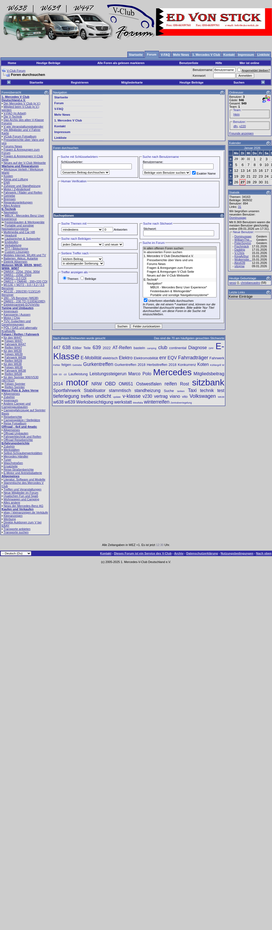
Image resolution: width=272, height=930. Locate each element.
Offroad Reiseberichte (18, 439)
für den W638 (13, 364)
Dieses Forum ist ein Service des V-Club (143, 553)
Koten (203, 364)
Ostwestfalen (148, 384)
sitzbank (208, 382)
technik (207, 390)
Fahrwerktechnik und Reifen (22, 436)
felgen (66, 365)
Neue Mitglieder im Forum (21, 492)
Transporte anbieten (17, 529)
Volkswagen (203, 396)
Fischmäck (241, 246)
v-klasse (131, 396)
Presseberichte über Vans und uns (179, 260)
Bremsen (10, 199)
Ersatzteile (11, 466)
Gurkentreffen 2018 (129, 365)
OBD (110, 384)
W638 (221, 397)
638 (66, 347)
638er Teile (81, 348)
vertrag (161, 396)
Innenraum (11, 311)
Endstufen (11, 242)
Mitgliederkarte (132, 82)
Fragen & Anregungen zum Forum (179, 268)
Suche (169, 391)
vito (184, 396)
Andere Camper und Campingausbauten (16, 405)
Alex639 (239, 262)
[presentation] (102, 194)
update (117, 397)
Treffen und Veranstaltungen (22, 489)
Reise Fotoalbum (15, 423)
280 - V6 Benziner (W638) (21, 298)
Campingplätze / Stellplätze (22, 420)
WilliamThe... (243, 239)
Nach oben (263, 553)
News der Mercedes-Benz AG (23, 505)
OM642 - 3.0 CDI (15, 278)
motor (77, 382)
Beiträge (88, 278)
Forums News (13, 146)
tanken (181, 391)
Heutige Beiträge (48, 63)
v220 (242, 126)
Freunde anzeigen (241, 133)
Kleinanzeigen (13, 515)
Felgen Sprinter (15, 383)
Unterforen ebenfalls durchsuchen (169, 300)
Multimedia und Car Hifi (19, 232)
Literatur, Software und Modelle (24, 479)
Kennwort (199, 75)
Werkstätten (12, 449)
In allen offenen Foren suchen (179, 248)
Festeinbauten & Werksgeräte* (179, 291)
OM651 (126, 384)
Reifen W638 (13, 374)
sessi (232, 282)
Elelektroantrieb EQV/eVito (22, 304)
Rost (184, 384)
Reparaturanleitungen (18, 202)
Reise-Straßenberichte (19, 469)
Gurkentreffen (98, 364)
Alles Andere (11, 205)
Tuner (7, 459)
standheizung (147, 390)
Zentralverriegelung (181, 402)
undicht (103, 396)
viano (175, 396)
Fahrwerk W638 (15, 370)
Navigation (11, 212)
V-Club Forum (16, 70)
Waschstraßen (13, 463)
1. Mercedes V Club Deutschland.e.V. (179, 256)
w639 (70, 402)
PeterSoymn (242, 243)
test (220, 390)
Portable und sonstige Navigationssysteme (18, 227)
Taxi (192, 390)
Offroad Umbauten (16, 433)
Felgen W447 (14, 341)
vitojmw (239, 266)
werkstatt (123, 402)
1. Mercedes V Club (68, 120)
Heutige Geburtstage (242, 278)
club (162, 347)
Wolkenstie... (243, 259)
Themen (70, 278)
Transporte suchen (16, 532)
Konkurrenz (187, 365)
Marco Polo (139, 373)
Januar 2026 (252, 148)
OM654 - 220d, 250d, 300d (22, 271)
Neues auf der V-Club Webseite (25, 162)
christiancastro (250, 282)
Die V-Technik (13, 116)
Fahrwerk (216, 358)
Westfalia (138, 402)
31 (239, 206)
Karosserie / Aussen (17, 314)
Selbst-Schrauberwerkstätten (23, 453)
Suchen (239, 82)
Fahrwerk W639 (15, 357)
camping (151, 348)
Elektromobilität (146, 358)
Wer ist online (249, 63)
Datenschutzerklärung (202, 553)
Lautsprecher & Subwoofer (22, 238)
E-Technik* (179, 280)
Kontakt (60, 126)
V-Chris (239, 253)
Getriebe (9, 195)
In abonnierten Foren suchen (179, 252)
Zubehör (9, 397)
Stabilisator (94, 390)
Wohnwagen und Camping (21, 499)
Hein (236, 114)
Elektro (126, 357)
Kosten (8, 176)
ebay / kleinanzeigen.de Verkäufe (26, 512)
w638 (58, 402)
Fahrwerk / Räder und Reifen (23, 192)
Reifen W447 (13, 347)
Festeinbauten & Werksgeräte (24, 222)
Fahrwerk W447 (15, 344)
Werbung (10, 519)
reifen (171, 384)
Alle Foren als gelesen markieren (121, 63)
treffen (87, 396)
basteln (139, 348)
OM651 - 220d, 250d (17, 275)
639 (96, 347)
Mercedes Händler (16, 456)
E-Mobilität (91, 357)
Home (12, 63)
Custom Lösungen (17, 251)
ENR (7, 182)
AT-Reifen (122, 347)
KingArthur (241, 256)
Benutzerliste (188, 63)
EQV (172, 357)
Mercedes (172, 372)
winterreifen (156, 402)
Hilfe (218, 63)
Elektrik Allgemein (15, 261)
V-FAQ (58, 109)
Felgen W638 (14, 367)
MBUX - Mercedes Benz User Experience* (179, 287)
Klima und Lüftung (16, 179)
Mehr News (62, 114)
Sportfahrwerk (67, 390)
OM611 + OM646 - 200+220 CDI (25, 281)
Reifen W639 (13, 360)
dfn (235, 126)
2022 (107, 348)
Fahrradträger (193, 357)
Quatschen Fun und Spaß (21, 496)
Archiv (178, 553)
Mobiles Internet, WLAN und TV (25, 255)
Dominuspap (237, 217)
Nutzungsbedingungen (237, 553)
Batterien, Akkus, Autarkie (21, 258)
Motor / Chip (12, 317)
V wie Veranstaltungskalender (23, 126)
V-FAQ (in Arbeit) (15, 113)
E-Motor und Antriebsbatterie (23, 472)
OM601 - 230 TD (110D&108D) (24, 301)
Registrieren (79, 82)
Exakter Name (204, 173)
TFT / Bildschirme (16, 248)
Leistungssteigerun (107, 373)
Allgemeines (11, 393)
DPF (211, 348)
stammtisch (120, 390)
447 (57, 347)
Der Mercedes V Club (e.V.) (22, 103)
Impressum (62, 132)
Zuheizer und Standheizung (22, 185)
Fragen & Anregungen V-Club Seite (179, 272)
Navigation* (179, 284)
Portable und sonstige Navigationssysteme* (179, 295)
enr (162, 357)
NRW (96, 384)
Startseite (36, 82)
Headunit (11, 235)
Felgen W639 (14, 354)
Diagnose (197, 347)
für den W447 (13, 337)
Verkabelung (13, 245)
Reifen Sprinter (15, 387)
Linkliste (60, 137)
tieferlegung (66, 396)
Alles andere (11, 502)
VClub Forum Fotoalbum (20, 136)
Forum (59, 103)
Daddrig (239, 249)
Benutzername (202, 69)
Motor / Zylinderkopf (17, 189)
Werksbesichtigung (94, 402)
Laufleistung (78, 374)
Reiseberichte (13, 416)
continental (177, 348)
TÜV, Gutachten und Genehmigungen (16, 322)
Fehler (56, 365)
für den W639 (13, 350)
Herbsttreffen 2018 (161, 365)
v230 (147, 396)
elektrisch (110, 358)
